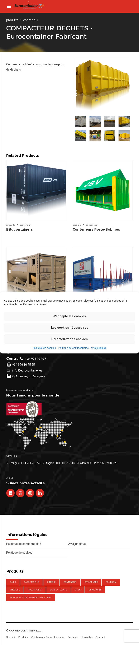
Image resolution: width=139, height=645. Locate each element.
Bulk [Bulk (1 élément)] (13, 582)
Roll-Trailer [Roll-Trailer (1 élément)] (35, 590)
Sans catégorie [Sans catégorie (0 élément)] (58, 590)
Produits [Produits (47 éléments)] (15, 590)
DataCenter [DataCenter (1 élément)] (91, 582)
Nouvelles (87, 637)
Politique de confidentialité (73, 348)
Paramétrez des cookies (69, 339)
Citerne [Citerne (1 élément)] (51, 582)
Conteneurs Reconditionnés (47, 637)
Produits (12, 20)
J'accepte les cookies (69, 316)
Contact (100, 637)
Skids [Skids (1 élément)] (78, 590)
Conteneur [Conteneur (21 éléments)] (70, 582)
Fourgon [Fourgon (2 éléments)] (111, 582)
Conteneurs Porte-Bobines (96, 229)
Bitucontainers (19, 229)
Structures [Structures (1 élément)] (95, 590)
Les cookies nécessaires (69, 327)
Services (73, 637)
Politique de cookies (44, 348)
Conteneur (30, 20)
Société (10, 637)
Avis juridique (98, 348)
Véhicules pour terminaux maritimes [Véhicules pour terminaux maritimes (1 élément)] (30, 597)
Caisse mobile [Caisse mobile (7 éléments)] (31, 582)
